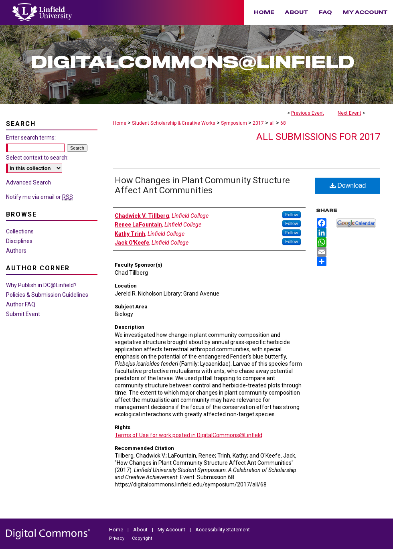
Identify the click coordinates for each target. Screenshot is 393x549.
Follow (291, 214)
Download (348, 185)
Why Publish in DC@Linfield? (41, 285)
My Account (172, 530)
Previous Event (307, 113)
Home (119, 123)
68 (283, 123)
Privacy (117, 538)
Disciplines (19, 241)
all (272, 123)
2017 (259, 123)
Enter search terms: (31, 137)
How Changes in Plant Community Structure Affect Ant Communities (202, 185)
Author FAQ (20, 304)
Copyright (142, 538)
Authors (16, 250)
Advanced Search (28, 182)
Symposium (234, 123)
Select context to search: (37, 157)
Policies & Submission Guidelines (47, 295)
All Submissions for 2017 (318, 136)
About (141, 530)
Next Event (349, 113)
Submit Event (23, 314)
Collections (20, 231)
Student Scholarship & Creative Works (174, 123)
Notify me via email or (39, 197)
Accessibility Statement (222, 530)
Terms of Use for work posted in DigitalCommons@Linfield (188, 435)
